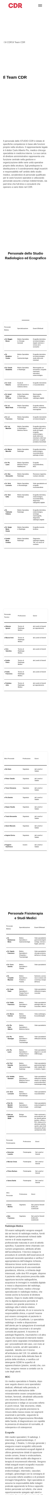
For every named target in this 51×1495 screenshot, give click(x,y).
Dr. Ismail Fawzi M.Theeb (8, 396)
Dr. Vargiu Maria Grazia (8, 529)
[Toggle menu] (40, 5)
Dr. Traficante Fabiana (8, 512)
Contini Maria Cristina (8, 540)
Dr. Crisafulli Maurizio (10, 978)
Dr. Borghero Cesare (8, 356)
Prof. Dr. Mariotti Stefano (10, 1105)
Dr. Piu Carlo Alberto (9, 1027)
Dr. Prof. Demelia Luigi (10, 1065)
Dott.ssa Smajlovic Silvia (10, 1116)
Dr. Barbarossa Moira (11, 940)
